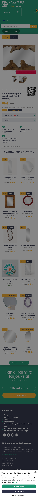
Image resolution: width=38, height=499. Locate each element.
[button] (19, 496)
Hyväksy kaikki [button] (19, 486)
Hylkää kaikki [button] (19, 491)
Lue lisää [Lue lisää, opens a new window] (15, 482)
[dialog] (19, 249)
